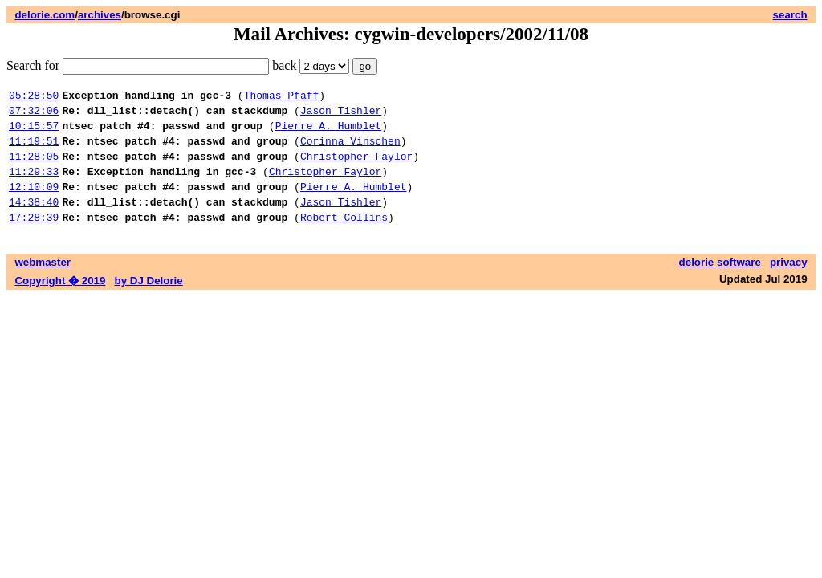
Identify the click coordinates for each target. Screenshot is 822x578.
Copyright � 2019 (59, 302)
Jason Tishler (340, 115)
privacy (789, 284)
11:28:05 (34, 168)
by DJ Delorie (149, 302)
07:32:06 (34, 115)
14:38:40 (34, 221)
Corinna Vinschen (350, 150)
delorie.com (44, 15)
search (790, 15)
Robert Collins (344, 238)
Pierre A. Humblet (328, 132)
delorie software (720, 284)
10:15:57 (34, 132)
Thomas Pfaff (281, 97)
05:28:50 (34, 97)
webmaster (42, 284)
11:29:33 (34, 185)
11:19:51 (34, 150)
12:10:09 (34, 203)
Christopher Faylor (356, 168)
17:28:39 (34, 238)
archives (99, 15)
